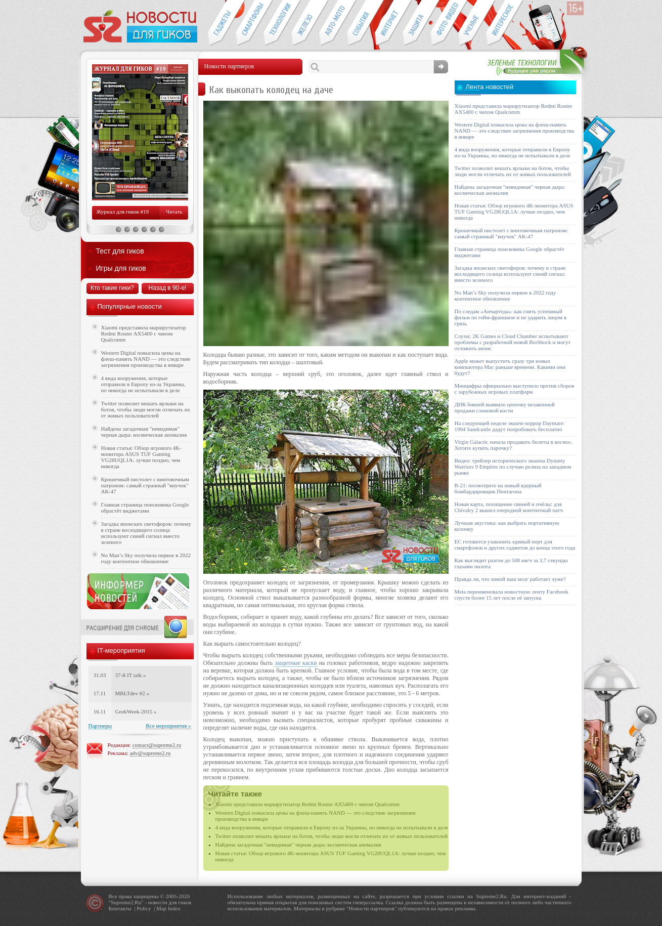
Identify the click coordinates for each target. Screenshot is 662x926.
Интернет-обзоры (389, 23)
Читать (174, 211)
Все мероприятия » (168, 726)
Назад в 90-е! (168, 287)
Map (161, 908)
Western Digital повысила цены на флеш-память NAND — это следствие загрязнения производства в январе (146, 359)
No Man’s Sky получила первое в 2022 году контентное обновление (146, 558)
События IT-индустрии (361, 23)
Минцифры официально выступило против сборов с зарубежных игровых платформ (515, 389)
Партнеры (100, 726)
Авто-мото (333, 23)
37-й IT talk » (130, 675)
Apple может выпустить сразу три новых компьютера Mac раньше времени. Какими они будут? (510, 367)
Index (174, 908)
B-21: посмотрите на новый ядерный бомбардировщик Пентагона (498, 488)
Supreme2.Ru (126, 902)
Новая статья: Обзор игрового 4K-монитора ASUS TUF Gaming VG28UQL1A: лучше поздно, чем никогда (141, 457)
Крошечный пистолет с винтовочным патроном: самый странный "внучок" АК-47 (145, 485)
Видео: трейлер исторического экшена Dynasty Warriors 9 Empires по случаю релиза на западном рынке (513, 466)
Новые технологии (277, 23)
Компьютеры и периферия (305, 23)
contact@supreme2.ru (157, 745)
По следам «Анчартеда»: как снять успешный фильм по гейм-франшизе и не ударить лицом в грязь (511, 317)
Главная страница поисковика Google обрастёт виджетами (145, 507)
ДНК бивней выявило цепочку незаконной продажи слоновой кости (505, 407)
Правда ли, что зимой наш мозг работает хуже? (510, 579)
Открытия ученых (472, 23)
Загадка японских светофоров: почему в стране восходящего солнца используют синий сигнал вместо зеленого (146, 533)
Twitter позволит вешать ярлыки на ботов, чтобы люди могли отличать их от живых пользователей (331, 836)
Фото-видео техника (444, 23)
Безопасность (416, 23)
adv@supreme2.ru (150, 753)
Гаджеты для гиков (221, 23)
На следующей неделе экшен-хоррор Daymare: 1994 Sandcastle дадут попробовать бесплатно (510, 426)
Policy (144, 908)
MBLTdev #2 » (132, 693)
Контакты (120, 908)
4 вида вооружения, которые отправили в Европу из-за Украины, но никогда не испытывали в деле (332, 827)
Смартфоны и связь (249, 23)
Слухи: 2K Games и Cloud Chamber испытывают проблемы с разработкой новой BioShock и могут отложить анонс (513, 342)
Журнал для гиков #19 (123, 211)
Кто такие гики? (112, 287)
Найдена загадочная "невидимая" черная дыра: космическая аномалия (298, 844)
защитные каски (296, 662)
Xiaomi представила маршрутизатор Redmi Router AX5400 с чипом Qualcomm (307, 804)
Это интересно (504, 23)
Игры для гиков (121, 268)
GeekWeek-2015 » (136, 711)
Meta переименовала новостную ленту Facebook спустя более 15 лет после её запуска (511, 594)
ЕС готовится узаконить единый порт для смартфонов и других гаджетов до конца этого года (515, 544)
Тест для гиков (120, 251)
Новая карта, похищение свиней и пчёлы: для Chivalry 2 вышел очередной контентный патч (509, 507)
